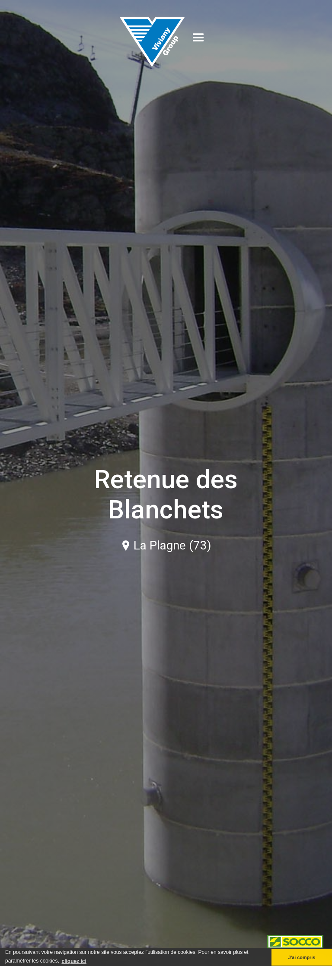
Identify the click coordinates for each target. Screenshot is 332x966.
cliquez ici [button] (73, 961)
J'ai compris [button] (302, 957)
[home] (152, 38)
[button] (198, 38)
